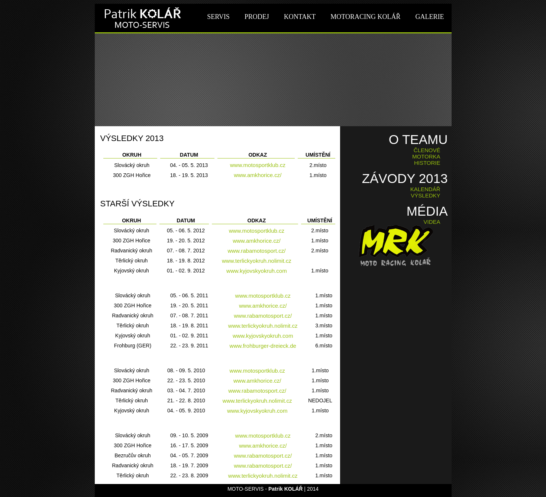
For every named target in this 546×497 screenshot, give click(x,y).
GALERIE (430, 16)
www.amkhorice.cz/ (257, 175)
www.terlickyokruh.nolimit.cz (256, 261)
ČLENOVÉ (427, 150)
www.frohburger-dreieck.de (263, 346)
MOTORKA (426, 156)
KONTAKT (300, 16)
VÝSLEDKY (425, 195)
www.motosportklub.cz (257, 165)
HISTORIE (427, 163)
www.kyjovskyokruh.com (256, 271)
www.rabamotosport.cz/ (256, 251)
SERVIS (218, 16)
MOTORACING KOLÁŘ (365, 16)
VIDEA (431, 222)
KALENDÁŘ (425, 189)
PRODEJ (257, 16)
